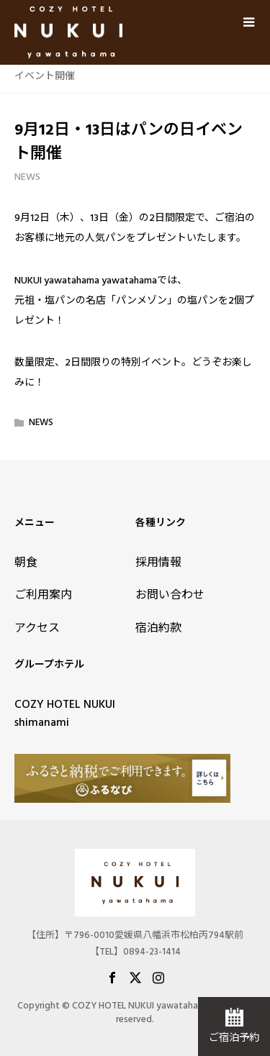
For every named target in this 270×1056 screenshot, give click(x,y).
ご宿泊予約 (234, 1038)
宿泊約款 (158, 628)
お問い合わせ (169, 595)
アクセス (37, 628)
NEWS (27, 177)
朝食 (25, 562)
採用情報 (158, 562)
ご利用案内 (43, 595)
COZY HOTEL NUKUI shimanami (64, 713)
